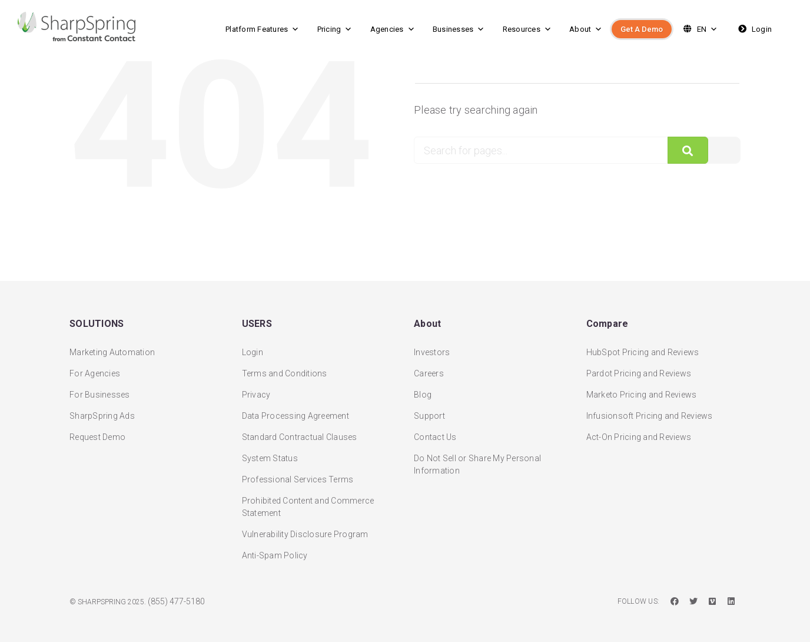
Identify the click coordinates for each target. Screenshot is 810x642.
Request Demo (97, 433)
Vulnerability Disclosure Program (305, 530)
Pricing (335, 29)
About (586, 29)
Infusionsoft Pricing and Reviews (649, 411)
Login (753, 29)
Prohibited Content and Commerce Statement (308, 503)
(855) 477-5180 (176, 597)
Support (429, 411)
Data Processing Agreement (295, 411)
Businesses (459, 29)
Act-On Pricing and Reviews (639, 433)
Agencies (392, 29)
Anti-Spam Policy (275, 551)
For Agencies (94, 369)
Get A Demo (641, 29)
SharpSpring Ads (102, 411)
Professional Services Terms (298, 475)
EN (699, 29)
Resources (527, 29)
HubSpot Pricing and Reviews (642, 348)
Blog (422, 390)
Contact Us (435, 433)
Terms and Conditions (284, 369)
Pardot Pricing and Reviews (639, 369)
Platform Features (262, 29)
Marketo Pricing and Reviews (641, 390)
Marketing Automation (112, 348)
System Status (270, 454)
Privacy (256, 390)
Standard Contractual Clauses (299, 433)
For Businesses (99, 390)
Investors (432, 348)
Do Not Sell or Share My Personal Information (477, 460)
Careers (429, 369)
